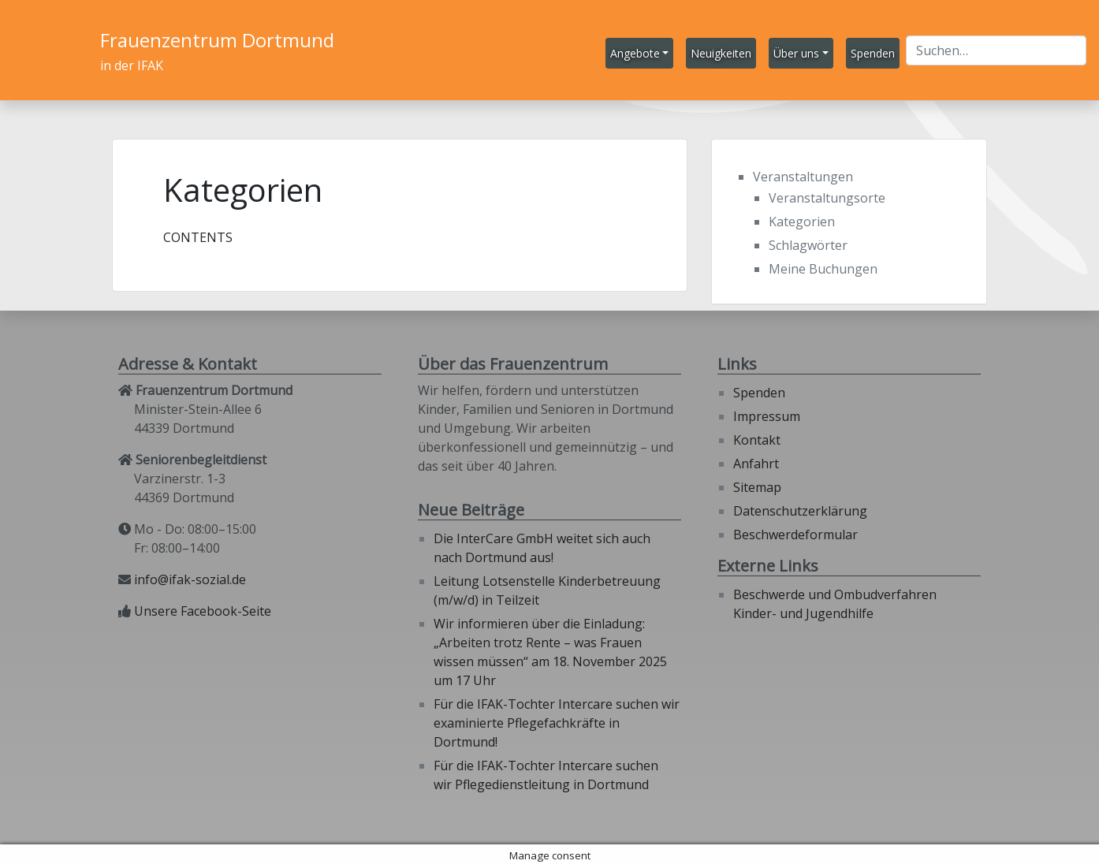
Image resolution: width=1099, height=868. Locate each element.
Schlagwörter (808, 245)
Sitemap (757, 487)
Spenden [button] (873, 53)
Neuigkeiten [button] (721, 53)
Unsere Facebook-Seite (202, 611)
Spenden (759, 392)
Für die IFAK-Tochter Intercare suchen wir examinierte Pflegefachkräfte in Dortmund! (557, 723)
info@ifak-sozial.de (190, 579)
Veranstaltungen (803, 176)
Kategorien (802, 221)
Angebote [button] (635, 53)
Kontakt (756, 440)
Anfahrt (756, 463)
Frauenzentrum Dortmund (217, 40)
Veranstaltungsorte (827, 198)
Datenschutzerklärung (800, 511)
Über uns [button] (796, 53)
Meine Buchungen (823, 269)
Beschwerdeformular (795, 534)
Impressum (766, 416)
